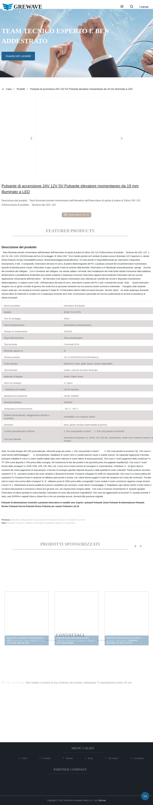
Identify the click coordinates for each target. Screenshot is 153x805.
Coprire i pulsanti (84, 502)
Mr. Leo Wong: (12, 688)
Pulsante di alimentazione (14, 502)
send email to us (76, 214)
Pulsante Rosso (34, 506)
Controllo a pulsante (38, 502)
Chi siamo (114, 758)
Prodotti (21, 89)
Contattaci (140, 758)
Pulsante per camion (52, 506)
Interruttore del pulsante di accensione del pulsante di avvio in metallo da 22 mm (47, 520)
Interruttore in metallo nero (62, 502)
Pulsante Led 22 (71, 506)
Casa (9, 89)
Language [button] (144, 6)
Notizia (70, 758)
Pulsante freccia (17, 506)
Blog (91, 758)
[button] (121, 7)
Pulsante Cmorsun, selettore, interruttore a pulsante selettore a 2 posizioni (40, 523)
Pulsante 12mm (101, 502)
